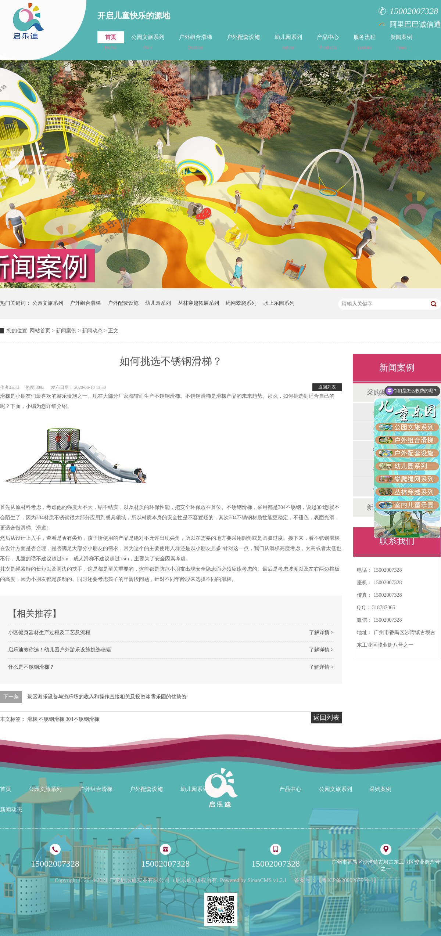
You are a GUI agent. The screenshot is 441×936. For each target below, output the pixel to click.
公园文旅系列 (147, 42)
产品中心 (328, 42)
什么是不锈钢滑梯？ (31, 667)
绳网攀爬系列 (241, 303)
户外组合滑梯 (195, 42)
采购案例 (380, 789)
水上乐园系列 (278, 303)
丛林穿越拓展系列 (198, 303)
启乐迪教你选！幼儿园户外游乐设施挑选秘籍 (59, 650)
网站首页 (40, 330)
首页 (110, 42)
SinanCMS (259, 880)
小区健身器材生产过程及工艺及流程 (49, 632)
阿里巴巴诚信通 (415, 24)
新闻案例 (401, 42)
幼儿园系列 (288, 42)
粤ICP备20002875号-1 (347, 880)
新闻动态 (92, 330)
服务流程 (365, 42)
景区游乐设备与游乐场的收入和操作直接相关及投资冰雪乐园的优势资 (107, 697)
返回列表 (327, 387)
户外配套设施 (243, 37)
